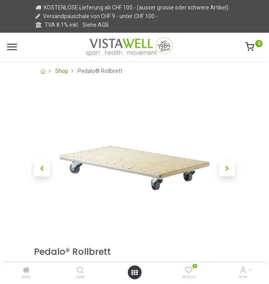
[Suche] (80, 270)
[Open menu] (134, 272)
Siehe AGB (95, 25)
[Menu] (12, 47)
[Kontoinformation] (243, 270)
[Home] (26, 270)
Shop (61, 71)
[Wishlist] (188, 270)
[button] (42, 168)
